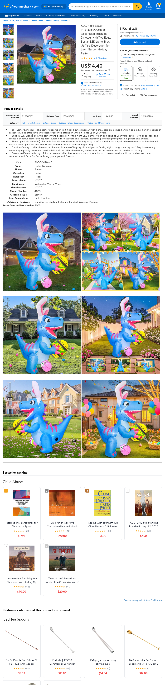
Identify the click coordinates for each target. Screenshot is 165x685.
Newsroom (8, 640)
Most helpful (58, 587)
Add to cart (139, 42)
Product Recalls (76, 649)
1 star (42, 568)
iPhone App (139, 632)
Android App (140, 636)
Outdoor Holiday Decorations (57, 20)
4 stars (41, 557)
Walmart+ (40, 645)
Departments (12, 15)
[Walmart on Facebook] (136, 648)
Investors (7, 645)
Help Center (79, 616)
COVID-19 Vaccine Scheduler (82, 632)
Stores (39, 636)
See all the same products (150, 510)
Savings (39, 15)
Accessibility (74, 645)
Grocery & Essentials (55, 15)
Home (5, 20)
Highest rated (39, 587)
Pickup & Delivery (77, 15)
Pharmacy (93, 15)
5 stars (41, 554)
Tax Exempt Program (78, 654)
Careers (105, 15)
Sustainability (9, 649)
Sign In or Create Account (52, 616)
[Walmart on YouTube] (147, 648)
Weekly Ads (119, 616)
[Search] (137, 6)
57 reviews (102, 58)
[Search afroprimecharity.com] (100, 6)
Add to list (128, 94)
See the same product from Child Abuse (143, 373)
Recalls (72, 640)
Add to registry (148, 94)
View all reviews (13, 576)
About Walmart (10, 632)
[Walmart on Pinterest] (153, 648)
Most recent (19, 587)
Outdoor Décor (36, 20)
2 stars (41, 564)
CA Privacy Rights (110, 640)
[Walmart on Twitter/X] (142, 648)
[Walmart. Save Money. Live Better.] (21, 6)
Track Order (99, 616)
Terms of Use (107, 632)
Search (157, 587)
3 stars (41, 561)
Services (28, 15)
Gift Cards (40, 649)
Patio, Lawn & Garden (19, 20)
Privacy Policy (108, 636)
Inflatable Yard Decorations (98, 122)
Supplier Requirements (13, 654)
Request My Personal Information (111, 646)
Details (144, 89)
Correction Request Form (19, 531)
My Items (117, 15)
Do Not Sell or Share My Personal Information (112, 654)
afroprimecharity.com (91, 85)
